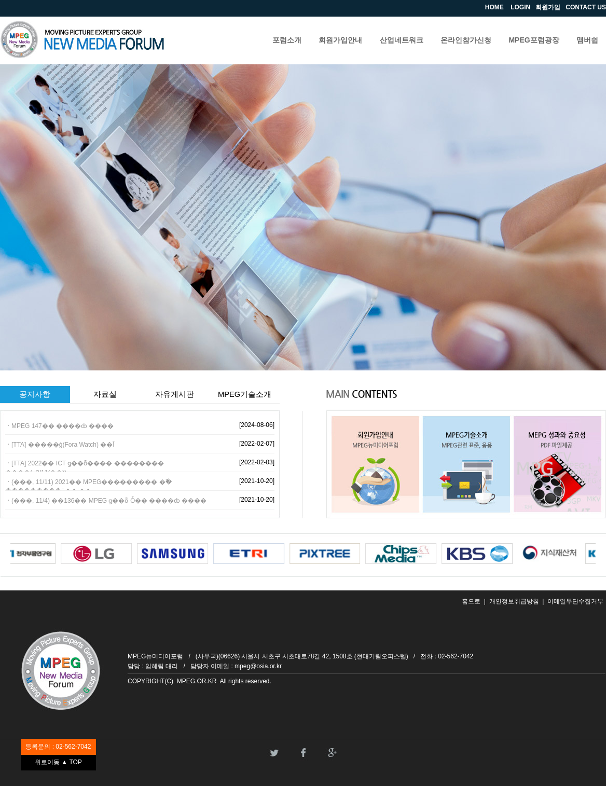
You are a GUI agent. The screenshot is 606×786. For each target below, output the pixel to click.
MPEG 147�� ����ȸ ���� (62, 426)
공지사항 (34, 394)
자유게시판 (174, 394)
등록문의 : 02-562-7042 (58, 746)
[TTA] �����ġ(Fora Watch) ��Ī (63, 444)
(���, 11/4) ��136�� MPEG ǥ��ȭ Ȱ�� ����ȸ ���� (108, 500)
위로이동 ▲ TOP (58, 762)
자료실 (105, 394)
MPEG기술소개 (244, 394)
